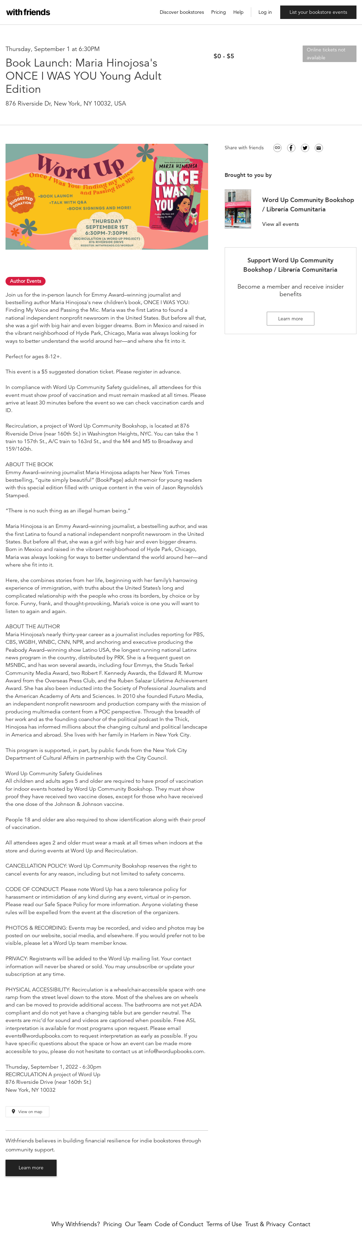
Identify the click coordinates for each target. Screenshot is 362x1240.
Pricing (218, 12)
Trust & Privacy (265, 1224)
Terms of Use (224, 1224)
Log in (265, 12)
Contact (299, 1224)
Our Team (138, 1224)
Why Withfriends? (75, 1224)
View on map (26, 1111)
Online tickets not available (326, 54)
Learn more (31, 1167)
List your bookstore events (318, 12)
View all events (280, 224)
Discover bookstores (182, 12)
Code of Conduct (179, 1224)
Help (238, 12)
